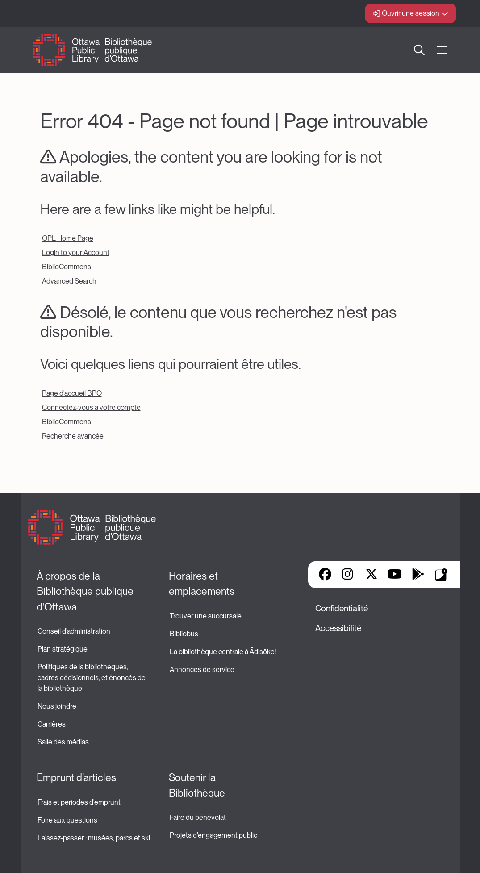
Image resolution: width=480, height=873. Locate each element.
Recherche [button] (419, 50)
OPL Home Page (67, 238)
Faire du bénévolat (198, 817)
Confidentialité (341, 608)
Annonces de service (202, 669)
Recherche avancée (73, 436)
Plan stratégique (63, 649)
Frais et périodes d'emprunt (79, 802)
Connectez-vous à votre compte (91, 407)
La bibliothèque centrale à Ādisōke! (223, 651)
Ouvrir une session (410, 13)
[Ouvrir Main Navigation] (442, 50)
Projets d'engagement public (213, 835)
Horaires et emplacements (201, 584)
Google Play (418, 575)
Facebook (325, 575)
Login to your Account (75, 252)
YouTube (394, 575)
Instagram (348, 575)
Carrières (52, 724)
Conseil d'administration (74, 631)
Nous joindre (57, 706)
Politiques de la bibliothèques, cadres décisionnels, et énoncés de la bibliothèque (92, 678)
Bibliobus (184, 634)
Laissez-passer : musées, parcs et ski (94, 838)
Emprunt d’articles (76, 777)
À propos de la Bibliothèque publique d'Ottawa (86, 591)
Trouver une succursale (206, 616)
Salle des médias (63, 742)
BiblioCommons (66, 267)
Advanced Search (69, 281)
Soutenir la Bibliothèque (197, 785)
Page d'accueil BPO (72, 393)
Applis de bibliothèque (441, 574)
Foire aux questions (67, 820)
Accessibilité (338, 628)
